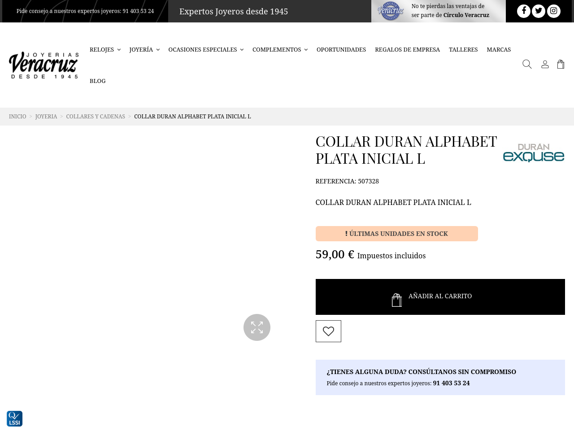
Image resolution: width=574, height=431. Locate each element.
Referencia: (336, 181)
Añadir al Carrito (432, 297)
